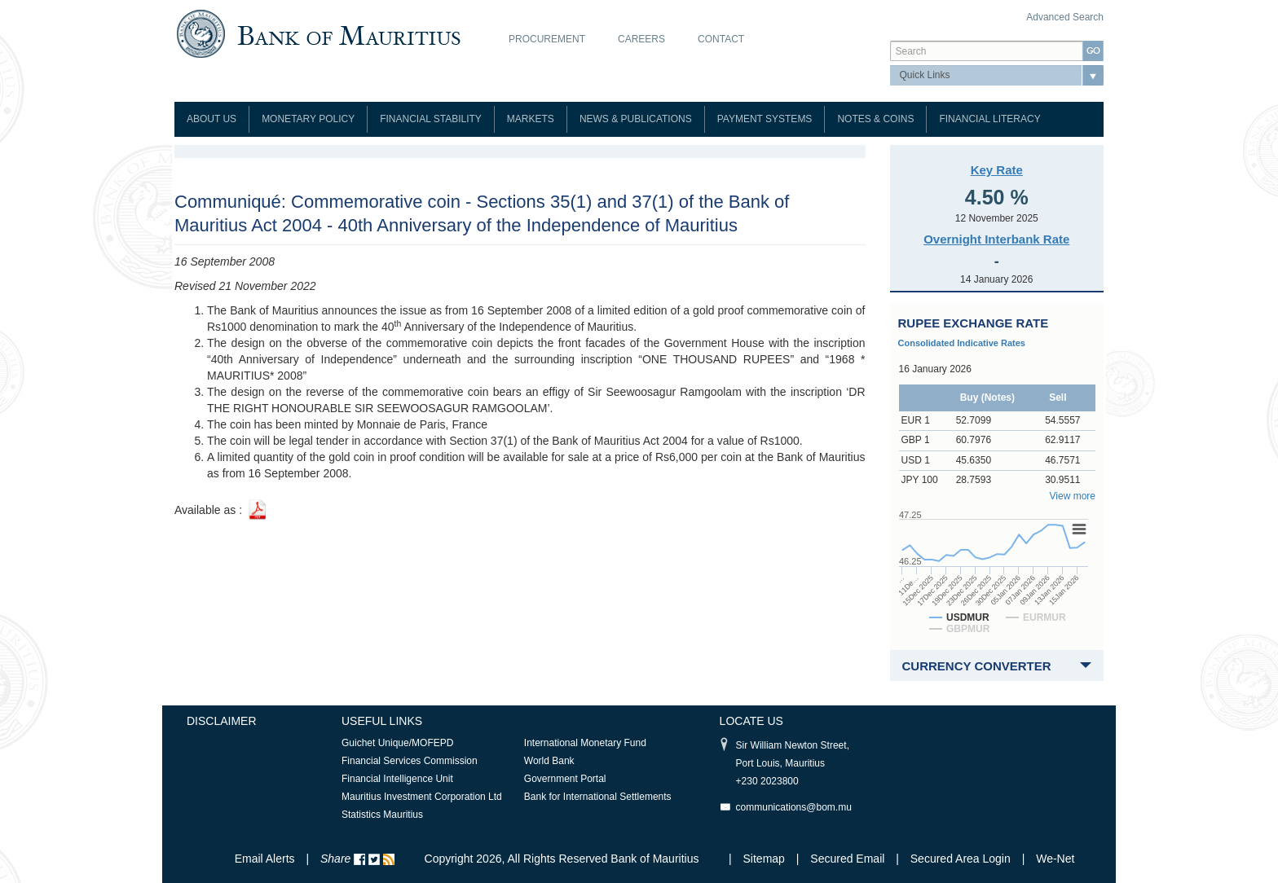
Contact (721, 39)
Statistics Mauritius (382, 814)
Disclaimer (222, 720)
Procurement (547, 39)
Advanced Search (1065, 17)
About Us (211, 119)
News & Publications (636, 119)
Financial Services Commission (410, 761)
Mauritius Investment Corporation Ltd (422, 796)
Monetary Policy (308, 119)
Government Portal (565, 778)
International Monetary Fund (585, 743)
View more (1072, 496)
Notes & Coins (875, 119)
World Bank (549, 761)
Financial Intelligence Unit (397, 778)
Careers (641, 39)
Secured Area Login (960, 858)
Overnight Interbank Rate (996, 239)
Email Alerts (265, 858)
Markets (530, 119)
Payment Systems (765, 119)
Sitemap (765, 858)
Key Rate (997, 170)
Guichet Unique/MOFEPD (397, 743)
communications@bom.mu (794, 807)
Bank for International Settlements (598, 796)
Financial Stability (431, 119)
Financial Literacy (989, 119)
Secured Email (847, 858)
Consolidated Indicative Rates (961, 343)
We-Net (1055, 858)
